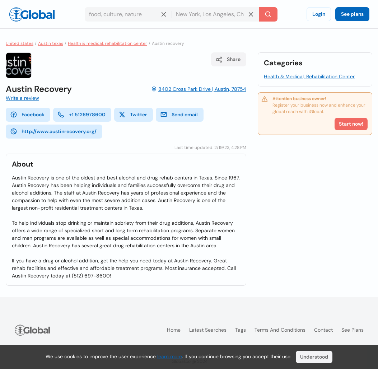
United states (19, 43)
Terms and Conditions (280, 330)
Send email (179, 114)
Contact (323, 330)
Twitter (132, 114)
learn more (169, 356)
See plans (352, 14)
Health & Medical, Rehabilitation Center (309, 76)
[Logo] (32, 14)
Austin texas (50, 43)
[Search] (268, 14)
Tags (240, 330)
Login (318, 14)
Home (174, 330)
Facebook (27, 114)
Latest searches (208, 330)
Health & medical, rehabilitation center (107, 43)
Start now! (351, 124)
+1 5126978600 (81, 114)
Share (228, 59)
